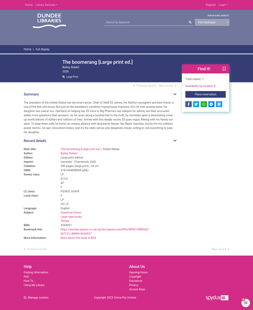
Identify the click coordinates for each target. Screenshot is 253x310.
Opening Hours (138, 272)
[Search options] (212, 22)
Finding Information (36, 272)
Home (29, 5)
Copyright (135, 276)
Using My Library (34, 285)
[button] (224, 69)
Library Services (45, 5)
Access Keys (137, 289)
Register (211, 5)
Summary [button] (31, 94)
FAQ (26, 276)
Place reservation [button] (210, 94)
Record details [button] (35, 141)
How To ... (30, 281)
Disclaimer (135, 281)
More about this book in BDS (78, 238)
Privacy (133, 285)
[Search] (190, 22)
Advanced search (218, 15)
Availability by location (200, 86)
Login (222, 5)
